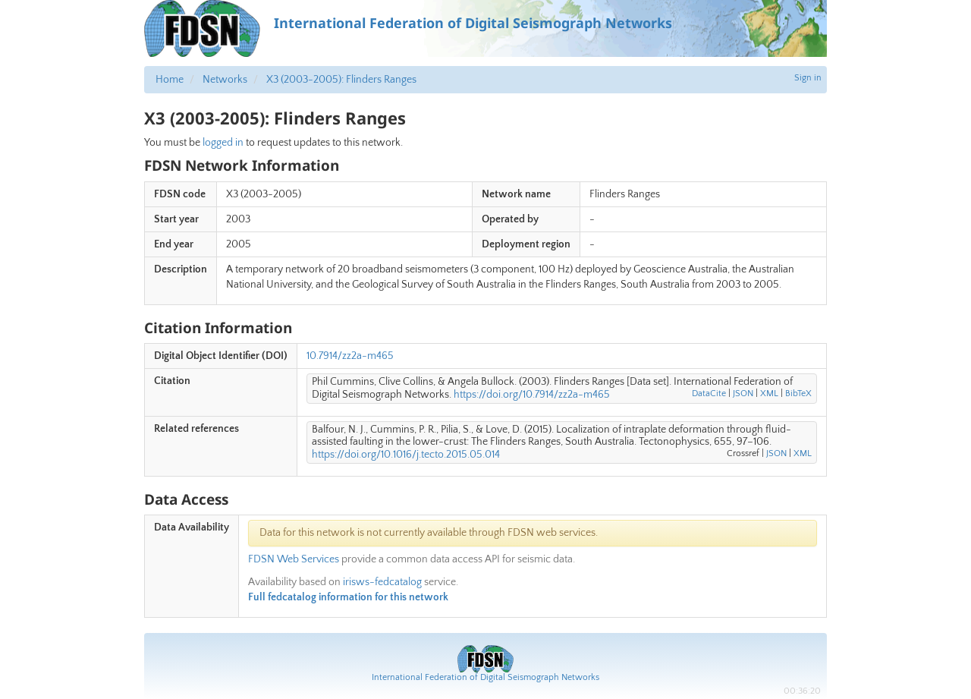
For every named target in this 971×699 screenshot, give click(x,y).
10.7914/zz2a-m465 (350, 356)
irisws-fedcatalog (382, 582)
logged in (223, 143)
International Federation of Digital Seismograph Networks (485, 677)
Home (170, 80)
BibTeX (798, 393)
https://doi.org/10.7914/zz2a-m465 (532, 395)
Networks (225, 80)
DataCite (709, 393)
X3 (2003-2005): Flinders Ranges (341, 80)
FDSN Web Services (293, 559)
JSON (743, 393)
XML (769, 393)
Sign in (808, 78)
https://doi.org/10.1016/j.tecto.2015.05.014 (406, 455)
